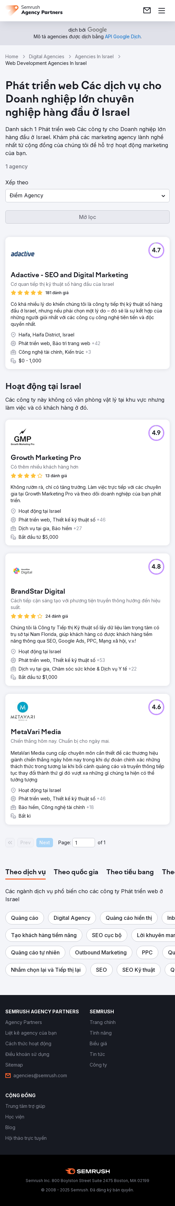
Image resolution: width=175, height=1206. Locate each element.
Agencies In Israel (94, 56)
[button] (87, 195)
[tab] (25, 872)
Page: (64, 842)
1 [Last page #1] (104, 842)
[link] (147, 10)
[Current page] (84, 842)
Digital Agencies (46, 56)
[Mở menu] (162, 10)
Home (11, 56)
